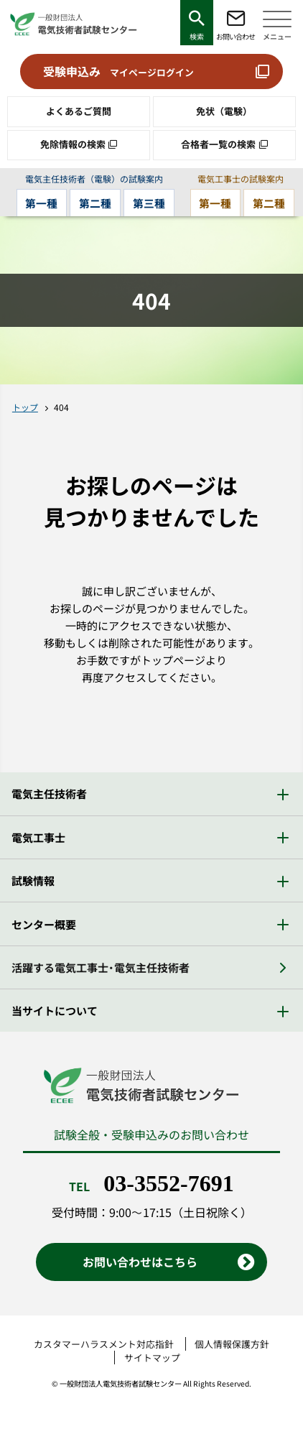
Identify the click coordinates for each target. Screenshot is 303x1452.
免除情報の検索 (73, 144)
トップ (25, 407)
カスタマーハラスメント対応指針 (104, 1344)
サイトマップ (152, 1357)
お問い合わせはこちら (140, 1261)
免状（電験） (224, 111)
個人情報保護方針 (232, 1344)
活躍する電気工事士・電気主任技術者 (100, 967)
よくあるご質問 (78, 111)
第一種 (41, 203)
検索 (197, 36)
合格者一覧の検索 (218, 144)
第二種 (95, 203)
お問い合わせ (235, 36)
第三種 (149, 203)
